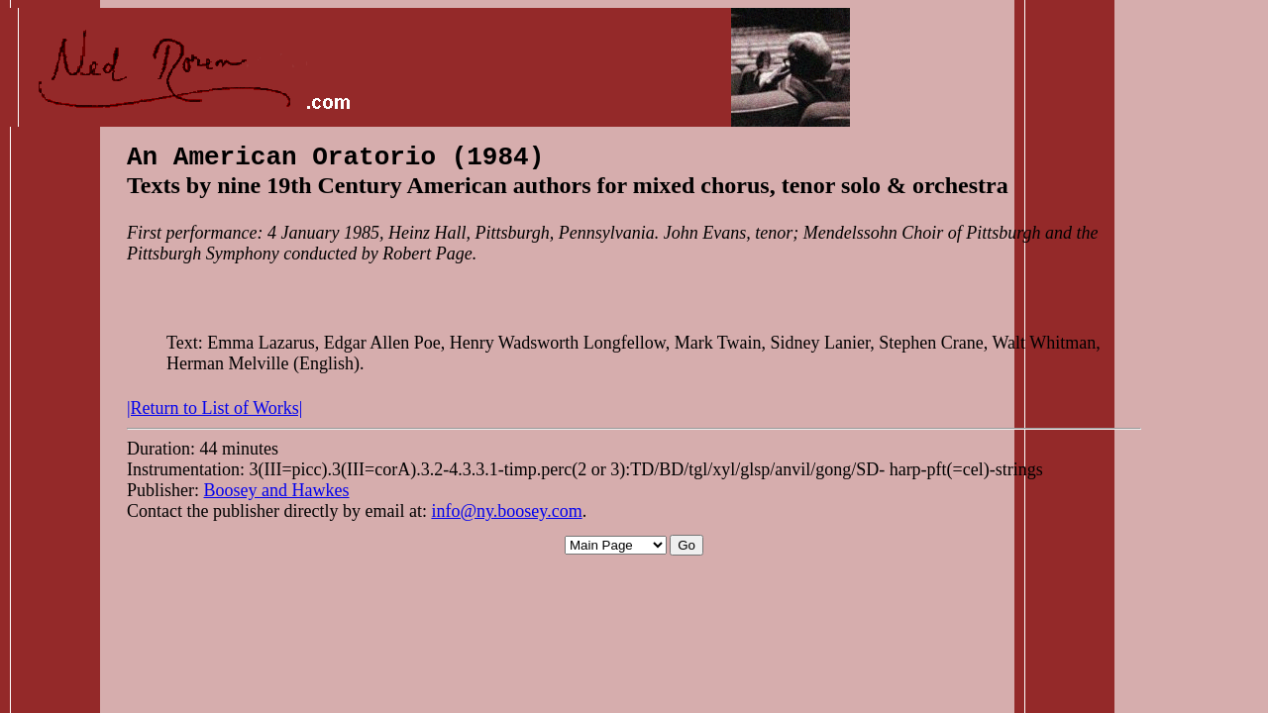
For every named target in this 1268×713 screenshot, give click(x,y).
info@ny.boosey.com (506, 517)
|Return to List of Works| (214, 414)
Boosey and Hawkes (277, 496)
